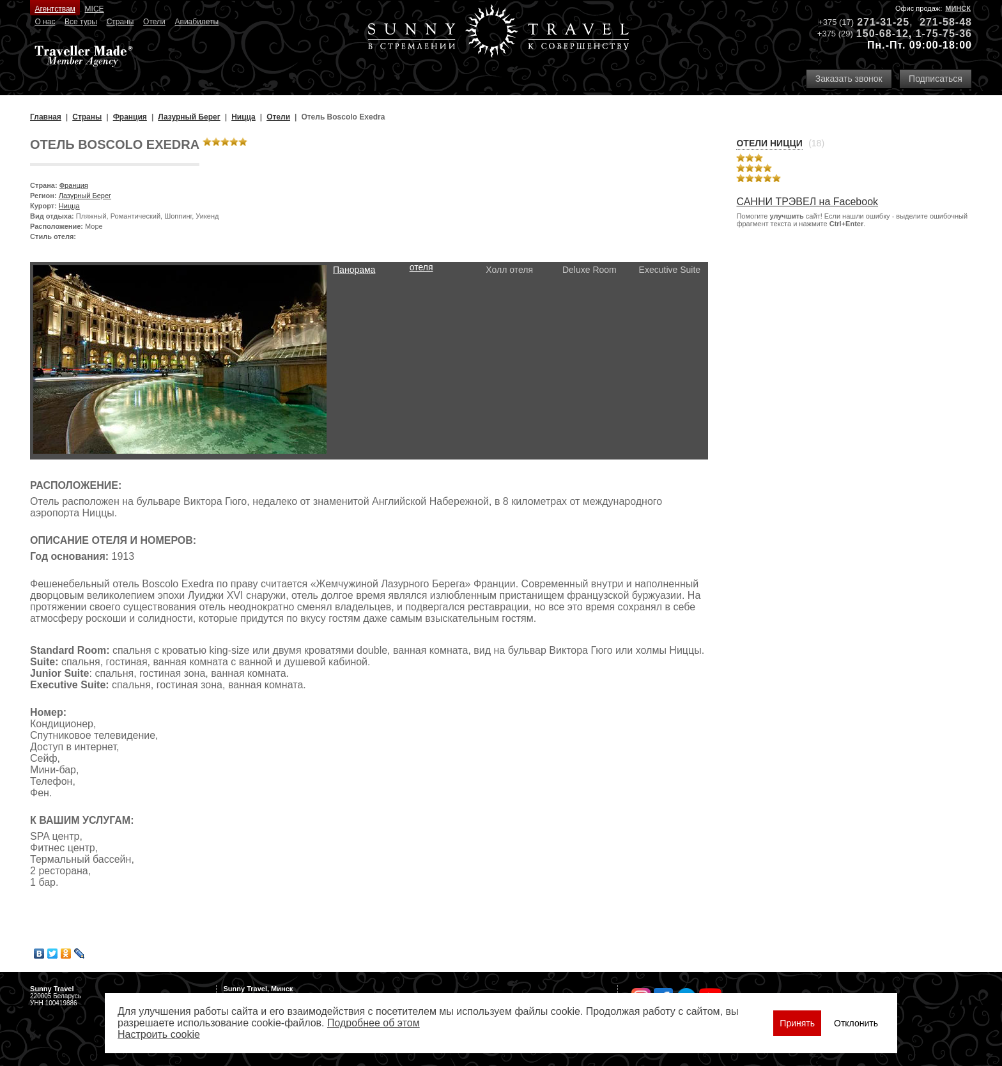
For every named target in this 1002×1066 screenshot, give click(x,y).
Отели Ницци (769, 143)
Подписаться (935, 78)
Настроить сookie (159, 1034)
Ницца (69, 206)
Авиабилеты (197, 21)
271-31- (877, 22)
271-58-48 (946, 22)
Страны (120, 21)
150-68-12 (882, 33)
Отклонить (856, 1023)
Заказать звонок (849, 78)
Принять (797, 1023)
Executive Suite (670, 270)
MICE (94, 8)
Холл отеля (509, 270)
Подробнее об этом (373, 1022)
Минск (958, 8)
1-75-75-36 (944, 33)
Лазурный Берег (85, 195)
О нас (45, 21)
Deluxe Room (589, 270)
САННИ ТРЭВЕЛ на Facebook (807, 201)
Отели (154, 21)
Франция (73, 185)
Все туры (81, 21)
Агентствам (55, 8)
